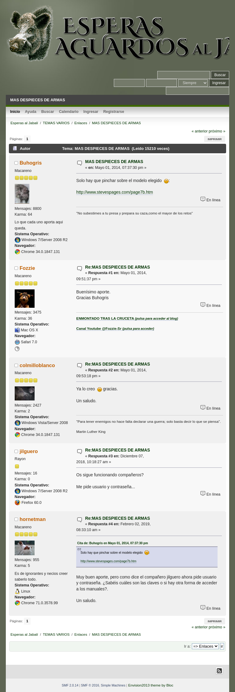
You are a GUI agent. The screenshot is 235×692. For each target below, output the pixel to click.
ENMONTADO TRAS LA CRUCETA (127, 318)
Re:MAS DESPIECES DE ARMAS (117, 267)
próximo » (217, 131)
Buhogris (31, 163)
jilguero (29, 451)
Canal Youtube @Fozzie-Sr (115, 328)
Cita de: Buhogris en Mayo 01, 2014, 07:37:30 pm (112, 543)
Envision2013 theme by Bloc (150, 685)
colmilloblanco (37, 365)
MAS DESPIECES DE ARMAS (114, 161)
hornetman (33, 519)
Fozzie (27, 268)
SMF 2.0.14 (70, 685)
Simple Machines (113, 685)
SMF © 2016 (90, 685)
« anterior (199, 131)
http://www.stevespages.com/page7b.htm (114, 192)
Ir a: (187, 646)
